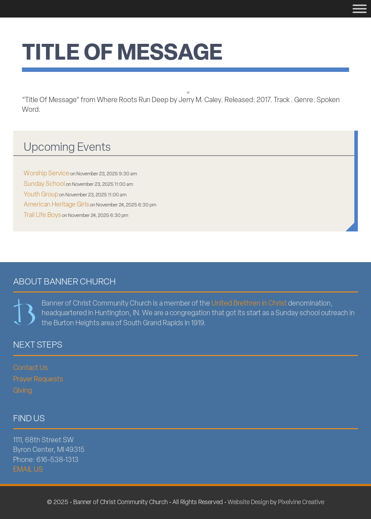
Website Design (248, 502)
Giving (22, 391)
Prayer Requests (38, 379)
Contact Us (30, 368)
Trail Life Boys (42, 215)
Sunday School (44, 184)
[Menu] (360, 8)
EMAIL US (28, 469)
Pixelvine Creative (301, 502)
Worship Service (46, 174)
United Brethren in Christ (249, 303)
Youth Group (41, 195)
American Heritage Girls (56, 205)
